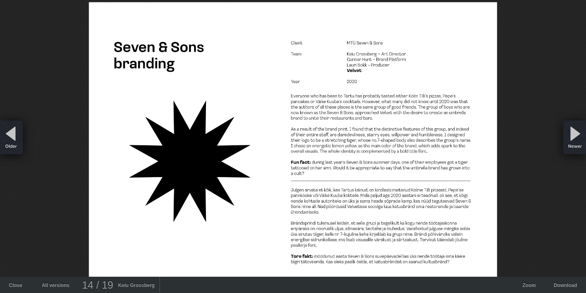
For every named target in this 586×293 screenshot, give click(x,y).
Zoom (529, 285)
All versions (56, 285)
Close (15, 285)
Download (565, 285)
